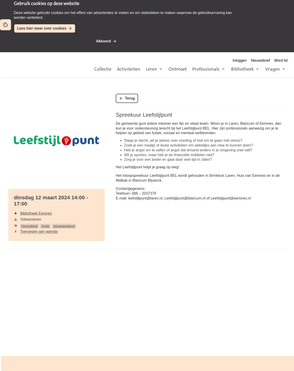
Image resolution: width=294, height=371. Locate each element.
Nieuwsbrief (260, 60)
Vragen (272, 69)
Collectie (102, 69)
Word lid (281, 60)
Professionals (206, 69)
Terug (130, 98)
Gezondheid (29, 226)
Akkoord (103, 41)
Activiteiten (128, 69)
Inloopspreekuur (64, 226)
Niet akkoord (137, 41)
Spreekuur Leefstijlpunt (144, 115)
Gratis (45, 226)
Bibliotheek (242, 69)
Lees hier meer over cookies (41, 28)
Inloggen (240, 60)
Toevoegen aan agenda (39, 231)
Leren (151, 69)
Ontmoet (178, 69)
